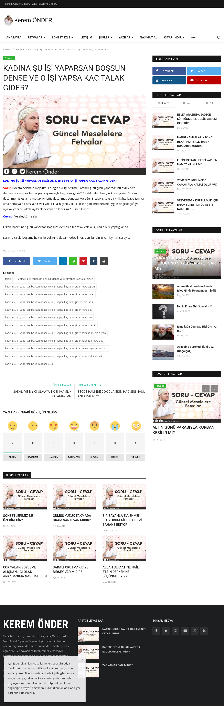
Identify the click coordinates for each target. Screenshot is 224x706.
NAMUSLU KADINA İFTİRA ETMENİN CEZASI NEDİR (124, 631)
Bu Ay (186, 103)
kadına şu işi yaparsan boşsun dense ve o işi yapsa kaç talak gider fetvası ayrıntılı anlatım (56, 348)
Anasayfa (13, 37)
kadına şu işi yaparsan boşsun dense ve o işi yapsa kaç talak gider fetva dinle (49, 294)
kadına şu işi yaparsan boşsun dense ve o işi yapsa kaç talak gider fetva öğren (50, 286)
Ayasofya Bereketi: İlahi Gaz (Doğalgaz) (195, 349)
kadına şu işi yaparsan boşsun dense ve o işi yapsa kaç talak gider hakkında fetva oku (54, 340)
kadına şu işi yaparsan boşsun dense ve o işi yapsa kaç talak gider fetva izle (48, 317)
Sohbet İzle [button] (62, 37)
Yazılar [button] (126, 37)
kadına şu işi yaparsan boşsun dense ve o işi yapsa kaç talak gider (55, 279)
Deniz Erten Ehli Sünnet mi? (195, 306)
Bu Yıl (209, 103)
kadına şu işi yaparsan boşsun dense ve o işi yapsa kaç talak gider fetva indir (49, 302)
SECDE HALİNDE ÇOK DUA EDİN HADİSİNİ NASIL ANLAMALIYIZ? (111, 394)
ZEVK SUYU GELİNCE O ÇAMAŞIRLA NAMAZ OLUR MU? (197, 182)
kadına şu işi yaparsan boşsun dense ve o (29, 364)
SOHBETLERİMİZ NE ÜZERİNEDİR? (18, 518)
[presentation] (206, 388)
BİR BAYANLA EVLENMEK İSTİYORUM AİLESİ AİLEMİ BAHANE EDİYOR (122, 520)
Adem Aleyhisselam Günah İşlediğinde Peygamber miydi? (196, 288)
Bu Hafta (163, 103)
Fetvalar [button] (36, 37)
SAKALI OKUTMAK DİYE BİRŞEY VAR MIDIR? (70, 569)
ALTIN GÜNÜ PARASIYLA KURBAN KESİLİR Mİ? (183, 430)
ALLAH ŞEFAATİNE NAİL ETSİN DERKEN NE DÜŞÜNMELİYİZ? (121, 571)
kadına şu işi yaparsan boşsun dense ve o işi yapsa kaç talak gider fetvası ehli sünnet (53, 356)
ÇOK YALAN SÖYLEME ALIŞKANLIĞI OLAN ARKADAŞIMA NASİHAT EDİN (25, 571)
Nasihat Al (148, 37)
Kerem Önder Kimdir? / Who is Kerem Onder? (31, 3)
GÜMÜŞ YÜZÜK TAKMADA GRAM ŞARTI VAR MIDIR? (72, 518)
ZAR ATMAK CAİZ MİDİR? (117, 665)
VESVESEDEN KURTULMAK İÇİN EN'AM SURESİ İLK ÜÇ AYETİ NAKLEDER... (197, 205)
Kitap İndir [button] (174, 37)
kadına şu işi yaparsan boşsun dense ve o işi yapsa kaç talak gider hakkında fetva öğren (55, 333)
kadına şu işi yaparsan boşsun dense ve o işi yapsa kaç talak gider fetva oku (48, 309)
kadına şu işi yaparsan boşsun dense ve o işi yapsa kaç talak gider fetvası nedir (50, 325)
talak (8, 279)
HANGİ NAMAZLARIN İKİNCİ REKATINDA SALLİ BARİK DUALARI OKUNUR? (195, 142)
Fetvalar (20, 49)
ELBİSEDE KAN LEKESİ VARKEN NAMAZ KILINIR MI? (197, 162)
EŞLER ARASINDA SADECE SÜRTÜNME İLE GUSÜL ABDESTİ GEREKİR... (197, 119)
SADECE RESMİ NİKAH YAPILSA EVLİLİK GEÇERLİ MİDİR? (121, 649)
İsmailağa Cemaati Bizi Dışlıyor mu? (197, 328)
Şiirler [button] (105, 37)
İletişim (85, 37)
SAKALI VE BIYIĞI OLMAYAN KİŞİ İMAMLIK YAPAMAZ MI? (42, 394)
